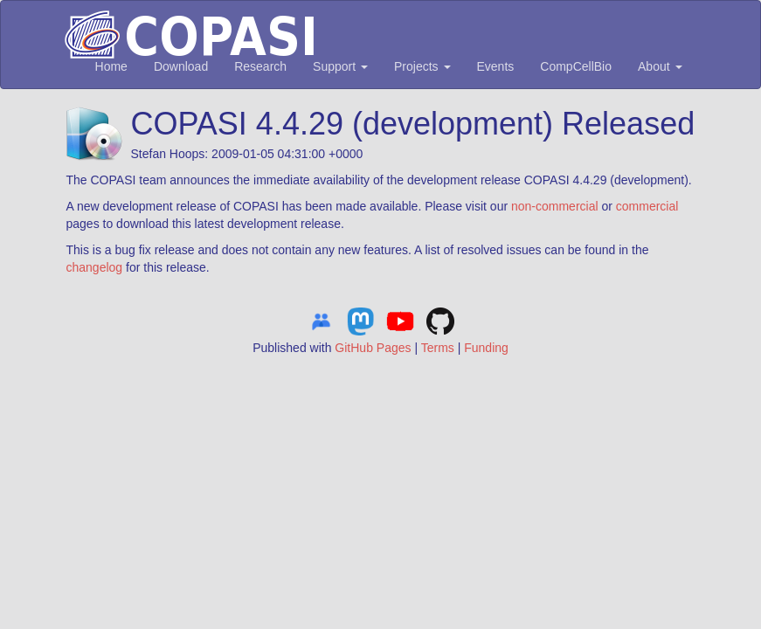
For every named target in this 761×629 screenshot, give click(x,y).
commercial (647, 206)
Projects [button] (422, 66)
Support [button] (340, 66)
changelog (94, 267)
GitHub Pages (373, 348)
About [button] (659, 66)
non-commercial (554, 206)
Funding (486, 348)
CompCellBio (576, 66)
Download (181, 66)
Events (496, 66)
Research (260, 66)
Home (111, 66)
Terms (437, 348)
